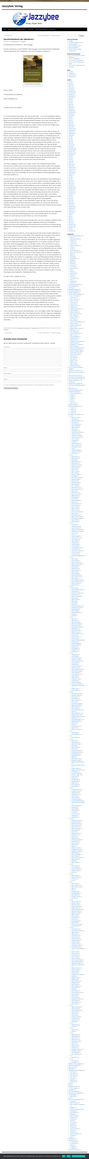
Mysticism (72, 1125)
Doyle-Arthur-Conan (76, 576)
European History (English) (75, 383)
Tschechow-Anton (75, 1016)
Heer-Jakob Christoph (76, 703)
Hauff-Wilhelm (74, 698)
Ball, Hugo (73, 459)
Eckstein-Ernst (74, 591)
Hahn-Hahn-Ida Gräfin (76, 693)
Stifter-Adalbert (74, 994)
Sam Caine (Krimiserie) (74, 1091)
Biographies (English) (73, 289)
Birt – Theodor (74, 485)
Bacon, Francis (74, 456)
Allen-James (74, 429)
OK (64, 1156)
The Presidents (73, 278)
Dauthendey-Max (75, 565)
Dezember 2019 (72, 167)
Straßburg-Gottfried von (76, 999)
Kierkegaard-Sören (75, 753)
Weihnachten (71, 1138)
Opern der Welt (72, 1067)
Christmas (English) (73, 292)
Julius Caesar (73, 403)
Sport (70, 1098)
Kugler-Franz (74, 783)
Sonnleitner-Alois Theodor (77, 974)
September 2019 (72, 172)
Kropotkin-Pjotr (74, 781)
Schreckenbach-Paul (75, 947)
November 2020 (72, 149)
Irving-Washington (75, 734)
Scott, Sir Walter (73, 346)
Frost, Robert (73, 318)
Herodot (73, 711)
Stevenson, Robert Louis (75, 349)
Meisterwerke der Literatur (23, 328)
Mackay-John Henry (75, 825)
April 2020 (71, 161)
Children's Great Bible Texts (76, 1109)
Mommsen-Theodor (75, 848)
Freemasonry (73, 1117)
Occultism (72, 1127)
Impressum (31, 29)
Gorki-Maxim (74, 680)
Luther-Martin (74, 817)
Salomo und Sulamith (73, 47)
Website (6, 379)
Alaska (71, 237)
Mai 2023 (71, 102)
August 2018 (71, 193)
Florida (71, 247)
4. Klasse (72, 412)
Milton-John (74, 844)
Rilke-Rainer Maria (75, 911)
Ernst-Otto (73, 601)
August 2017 (71, 213)
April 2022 (71, 122)
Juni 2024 (71, 81)
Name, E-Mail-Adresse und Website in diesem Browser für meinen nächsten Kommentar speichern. (30, 385)
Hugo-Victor (74, 727)
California (72, 240)
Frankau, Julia (74, 641)
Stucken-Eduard (74, 1000)
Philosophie (71, 1068)
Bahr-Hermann (74, 458)
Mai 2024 (71, 83)
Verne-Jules (74, 1029)
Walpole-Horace (75, 1039)
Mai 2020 (71, 159)
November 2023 (72, 93)
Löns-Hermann (74, 810)
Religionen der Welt (73, 1086)
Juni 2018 (71, 196)
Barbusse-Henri (74, 463)
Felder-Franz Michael (76, 623)
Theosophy (72, 1135)
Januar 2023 (71, 109)
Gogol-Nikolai (74, 675)
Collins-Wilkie (74, 541)
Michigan (72, 260)
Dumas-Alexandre (75, 583)
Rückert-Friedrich (75, 925)
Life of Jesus (73, 1122)
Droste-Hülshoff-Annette (76, 580)
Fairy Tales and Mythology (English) (77, 385)
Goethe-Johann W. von (76, 674)
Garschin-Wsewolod (75, 659)
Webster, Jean (73, 360)
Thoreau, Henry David (75, 354)
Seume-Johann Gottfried (76, 961)
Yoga (71, 1137)
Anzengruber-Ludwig (76, 435)
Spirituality (72, 1132)
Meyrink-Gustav (75, 843)
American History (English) (75, 235)
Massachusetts (73, 258)
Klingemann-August (75, 760)
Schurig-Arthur (74, 953)
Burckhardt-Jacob (75, 515)
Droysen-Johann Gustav (76, 581)
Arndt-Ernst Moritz (75, 443)
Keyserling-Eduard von (76, 752)
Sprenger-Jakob (74, 982)
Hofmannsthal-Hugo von (76, 719)
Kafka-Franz (74, 740)
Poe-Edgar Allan (75, 891)
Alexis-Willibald (75, 425)
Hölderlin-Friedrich (75, 721)
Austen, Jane (73, 297)
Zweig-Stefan (74, 1062)
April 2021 (71, 141)
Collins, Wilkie (73, 310)
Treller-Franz (74, 1015)
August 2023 (71, 97)
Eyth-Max (73, 615)
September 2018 (72, 192)
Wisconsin (72, 283)
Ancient (71, 1078)
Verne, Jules (72, 359)
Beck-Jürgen (74, 476)
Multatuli (73, 861)
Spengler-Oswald (75, 977)
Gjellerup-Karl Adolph (76, 671)
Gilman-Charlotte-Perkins (77, 669)
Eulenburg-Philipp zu (76, 612)
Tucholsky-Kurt (74, 1018)
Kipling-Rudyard (75, 755)
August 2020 (71, 154)
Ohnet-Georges (74, 875)
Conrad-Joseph (74, 546)
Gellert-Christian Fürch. (76, 661)
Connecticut (72, 244)
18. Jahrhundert (73, 1141)
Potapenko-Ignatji (75, 893)
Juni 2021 (71, 138)
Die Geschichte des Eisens (74, 375)
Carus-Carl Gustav (75, 526)
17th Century (73, 1072)
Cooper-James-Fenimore (76, 550)
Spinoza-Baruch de (75, 981)
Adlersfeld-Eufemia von (76, 421)
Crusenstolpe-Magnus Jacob (77, 555)
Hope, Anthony (73, 331)
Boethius (72, 396)
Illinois (71, 253)
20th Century (73, 1076)
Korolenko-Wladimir (76, 773)
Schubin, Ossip (74, 951)
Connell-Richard (75, 544)
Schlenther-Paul (74, 942)
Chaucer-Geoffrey (75, 528)
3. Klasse (72, 411)
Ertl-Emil (73, 604)
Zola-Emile (73, 1060)
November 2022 (72, 112)
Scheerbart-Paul (74, 935)
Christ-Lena (74, 533)
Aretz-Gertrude (74, 438)
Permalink (6, 329)
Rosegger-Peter (35, 328)
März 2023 (71, 106)
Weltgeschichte (72, 1140)
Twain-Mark (74, 1021)
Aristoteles (73, 442)
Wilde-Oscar (74, 1047)
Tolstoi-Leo (74, 1013)
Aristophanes (74, 440)
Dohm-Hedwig (74, 573)
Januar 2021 (71, 146)
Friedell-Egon (74, 651)
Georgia (71, 248)
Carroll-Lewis (74, 524)
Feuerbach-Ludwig (75, 625)
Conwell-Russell (75, 549)
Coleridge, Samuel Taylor (75, 308)
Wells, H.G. (72, 362)
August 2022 (71, 115)
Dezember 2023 (72, 91)
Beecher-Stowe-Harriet (76, 477)
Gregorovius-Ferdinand (76, 684)
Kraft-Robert (74, 776)
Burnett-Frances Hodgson (77, 518)
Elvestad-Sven (74, 594)
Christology (72, 1111)
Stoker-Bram (74, 995)
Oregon (71, 271)
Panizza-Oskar (74, 883)
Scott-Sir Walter (74, 956)
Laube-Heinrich (74, 797)
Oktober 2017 (72, 209)
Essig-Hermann (74, 609)
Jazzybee (23, 41)
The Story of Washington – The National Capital (49, 35)
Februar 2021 (71, 144)
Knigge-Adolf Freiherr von (77, 770)
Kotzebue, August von (76, 774)
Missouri (72, 263)
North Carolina (73, 268)
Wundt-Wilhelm (75, 1052)
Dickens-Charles (75, 570)
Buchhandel (11, 29)
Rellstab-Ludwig (75, 903)
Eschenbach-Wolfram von (77, 606)
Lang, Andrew (73, 339)
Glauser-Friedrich (75, 672)
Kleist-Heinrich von (75, 758)
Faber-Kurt (73, 619)
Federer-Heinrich (75, 622)
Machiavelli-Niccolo (75, 823)
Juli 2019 (71, 175)
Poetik (70, 1083)
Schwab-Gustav (74, 955)
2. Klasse (72, 409)
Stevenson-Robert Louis (76, 992)
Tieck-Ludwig (74, 1012)
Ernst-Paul (73, 602)
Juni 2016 (71, 229)
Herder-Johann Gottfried (76, 710)
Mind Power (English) (73, 1065)
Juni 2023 (71, 101)
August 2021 (71, 135)
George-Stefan (74, 662)
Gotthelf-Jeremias (75, 682)
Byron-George (74, 521)
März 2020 (71, 162)
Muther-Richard (74, 862)
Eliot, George (73, 315)
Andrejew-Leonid (75, 434)
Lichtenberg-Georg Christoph (77, 802)
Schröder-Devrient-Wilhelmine (78, 948)
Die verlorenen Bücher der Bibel (76, 378)
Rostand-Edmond (75, 921)
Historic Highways (74, 250)
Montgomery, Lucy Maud (75, 344)
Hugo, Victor (73, 334)
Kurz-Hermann (74, 784)
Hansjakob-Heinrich (75, 695)
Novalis (73, 872)
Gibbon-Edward (74, 667)
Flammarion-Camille (76, 630)
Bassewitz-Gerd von (75, 464)
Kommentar (7, 347)
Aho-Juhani (74, 422)
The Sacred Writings (74, 1133)
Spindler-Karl (74, 979)
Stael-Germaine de (75, 986)
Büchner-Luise (74, 510)
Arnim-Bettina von (75, 446)
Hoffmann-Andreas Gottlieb (77, 716)
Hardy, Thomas (73, 323)
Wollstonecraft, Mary (74, 365)
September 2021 (72, 133)
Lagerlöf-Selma (74, 792)
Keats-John (73, 745)
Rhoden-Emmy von (75, 908)
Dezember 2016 (72, 224)
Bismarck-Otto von (75, 487)
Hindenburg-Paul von (76, 714)
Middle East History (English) (75, 1063)
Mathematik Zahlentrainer (74, 406)
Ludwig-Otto (74, 815)
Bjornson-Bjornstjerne (76, 489)
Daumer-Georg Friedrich (76, 563)
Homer (72, 724)
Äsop (72, 448)
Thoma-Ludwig (74, 1008)
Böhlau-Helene (74, 495)
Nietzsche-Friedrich (75, 869)
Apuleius (72, 395)
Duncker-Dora (74, 584)
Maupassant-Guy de (75, 833)
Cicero (71, 401)
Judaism (72, 1120)
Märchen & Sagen (73, 404)
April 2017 (71, 219)
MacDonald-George (75, 822)
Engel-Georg (74, 597)
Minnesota (72, 261)
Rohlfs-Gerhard (74, 914)
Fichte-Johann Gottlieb (76, 627)
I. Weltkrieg (72, 1146)
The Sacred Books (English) (75, 1099)
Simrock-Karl (74, 973)
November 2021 (72, 130)
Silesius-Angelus (75, 969)
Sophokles (73, 976)
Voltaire (73, 1031)
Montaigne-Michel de (76, 849)
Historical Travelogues (75, 252)
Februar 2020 (71, 164)
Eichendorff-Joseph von (76, 593)
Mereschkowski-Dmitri (76, 839)
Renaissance (72, 1081)
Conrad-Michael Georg (76, 547)
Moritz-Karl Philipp (75, 854)
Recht (70, 1085)
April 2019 (71, 180)
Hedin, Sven (72, 326)
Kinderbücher (72, 388)
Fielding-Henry (74, 628)
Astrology (72, 1101)
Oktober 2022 (72, 114)
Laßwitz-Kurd (74, 796)
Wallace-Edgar (74, 1036)
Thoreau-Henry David (76, 1010)
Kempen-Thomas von (76, 750)
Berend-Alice (74, 481)
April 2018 (71, 200)
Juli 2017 (71, 214)
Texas (71, 276)
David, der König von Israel (75, 45)
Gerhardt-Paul (74, 664)
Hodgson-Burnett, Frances (76, 328)
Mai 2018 (71, 198)
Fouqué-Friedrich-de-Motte (77, 640)
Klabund (73, 757)
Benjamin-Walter (75, 479)
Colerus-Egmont (75, 539)
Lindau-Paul (74, 807)
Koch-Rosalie (74, 771)
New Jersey (72, 265)
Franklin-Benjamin (75, 643)
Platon (72, 890)
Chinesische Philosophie (74, 291)
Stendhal (73, 989)
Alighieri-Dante (74, 427)
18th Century (73, 1073)
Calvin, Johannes (73, 1088)
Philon (72, 888)
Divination (72, 1114)
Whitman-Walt (74, 1046)
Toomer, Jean (73, 356)
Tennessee (72, 274)
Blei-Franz (73, 490)
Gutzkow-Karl (74, 690)
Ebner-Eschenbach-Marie (77, 589)
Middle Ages (73, 1080)
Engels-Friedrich (75, 599)
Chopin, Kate (73, 307)
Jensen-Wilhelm (75, 737)
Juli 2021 (71, 136)
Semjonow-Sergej (75, 958)
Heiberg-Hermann (75, 706)
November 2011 (72, 231)
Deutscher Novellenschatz (74, 370)
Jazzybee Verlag (12, 6)
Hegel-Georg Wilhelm (76, 705)
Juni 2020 (71, 157)
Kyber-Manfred (74, 786)
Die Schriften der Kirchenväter (75, 377)
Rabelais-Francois (75, 901)
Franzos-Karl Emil (75, 645)
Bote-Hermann (74, 497)
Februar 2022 (71, 125)
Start (5, 29)
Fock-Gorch (74, 635)
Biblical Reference (74, 1102)
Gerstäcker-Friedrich (76, 666)
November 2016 (72, 226)
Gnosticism (72, 1119)
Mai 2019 (71, 179)
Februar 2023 (71, 107)
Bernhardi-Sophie (75, 482)
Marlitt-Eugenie (74, 830)
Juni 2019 (71, 177)
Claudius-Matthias (75, 536)
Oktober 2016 (72, 227)
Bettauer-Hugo (74, 484)
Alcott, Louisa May (74, 295)
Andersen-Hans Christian (77, 432)
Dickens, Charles (73, 312)
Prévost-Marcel (74, 895)
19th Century (73, 1075)
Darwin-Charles (74, 560)
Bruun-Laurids (74, 507)
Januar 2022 (71, 127)
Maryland (72, 257)
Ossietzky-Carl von (75, 877)
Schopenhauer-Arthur (76, 945)
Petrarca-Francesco (75, 885)
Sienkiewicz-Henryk (75, 968)
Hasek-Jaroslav (74, 697)
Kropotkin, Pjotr (75, 779)
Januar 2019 (71, 185)
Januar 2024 (71, 89)
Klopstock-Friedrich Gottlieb (77, 765)
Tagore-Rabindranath (76, 1007)
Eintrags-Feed (72, 73)
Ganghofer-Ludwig (75, 658)
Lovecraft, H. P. (74, 813)
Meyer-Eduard (74, 841)
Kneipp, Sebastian (74, 338)
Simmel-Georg (74, 971)
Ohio (71, 270)
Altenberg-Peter (74, 430)
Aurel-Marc (74, 453)
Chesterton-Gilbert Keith (76, 529)
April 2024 (71, 84)
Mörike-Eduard (74, 852)
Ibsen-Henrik (74, 732)
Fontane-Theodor (75, 636)
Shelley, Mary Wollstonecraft (76, 347)
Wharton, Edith (73, 364)
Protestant (72, 1130)
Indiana (71, 255)
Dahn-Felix (73, 559)
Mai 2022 (71, 120)
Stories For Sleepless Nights (76, 351)
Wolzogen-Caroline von (76, 1049)
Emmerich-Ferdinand (76, 596)
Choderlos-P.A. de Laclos (77, 531)
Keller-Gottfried (75, 747)
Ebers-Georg (74, 588)
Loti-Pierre (73, 812)
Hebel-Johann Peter (75, 700)
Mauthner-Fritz (74, 835)
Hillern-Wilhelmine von (76, 713)
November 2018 (72, 188)
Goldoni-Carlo (74, 677)
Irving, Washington (74, 336)
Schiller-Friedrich (75, 938)
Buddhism (72, 1107)
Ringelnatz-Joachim (75, 912)
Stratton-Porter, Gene (74, 352)
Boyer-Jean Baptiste (75, 500)
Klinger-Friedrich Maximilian (77, 761)
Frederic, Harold (73, 317)
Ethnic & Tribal (73, 1115)
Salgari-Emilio (74, 932)
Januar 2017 (71, 222)
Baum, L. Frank (73, 300)
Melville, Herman (74, 343)
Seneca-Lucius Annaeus (76, 960)
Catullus (72, 398)
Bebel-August (74, 472)
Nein (68, 1156)
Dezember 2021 (72, 128)
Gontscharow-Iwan (75, 679)
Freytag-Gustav (74, 649)
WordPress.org (72, 76)
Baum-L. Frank (74, 471)
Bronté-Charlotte (75, 505)
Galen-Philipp (74, 656)
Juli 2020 (71, 156)
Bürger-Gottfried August (76, 516)
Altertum (72, 1145)
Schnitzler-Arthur (75, 943)
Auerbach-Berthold (75, 450)
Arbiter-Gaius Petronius (76, 437)
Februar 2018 (71, 203)
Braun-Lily (73, 502)
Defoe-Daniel (74, 567)
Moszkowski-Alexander (76, 857)
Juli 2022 (71, 117)
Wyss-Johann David (75, 1054)
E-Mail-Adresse (8, 373)
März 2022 (71, 123)
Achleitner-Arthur (75, 417)
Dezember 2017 (72, 206)
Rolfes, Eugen (74, 916)
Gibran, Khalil (73, 320)
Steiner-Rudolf (74, 987)
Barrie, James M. (73, 299)
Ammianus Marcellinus (75, 393)
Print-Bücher (52, 29)
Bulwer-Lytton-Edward (76, 511)
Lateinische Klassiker (73, 391)
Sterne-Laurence (75, 990)
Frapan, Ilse (74, 646)
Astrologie (71, 287)
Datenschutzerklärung (41, 29)
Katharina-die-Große (76, 744)
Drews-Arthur (74, 578)
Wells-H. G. (74, 1044)
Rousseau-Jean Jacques (76, 924)
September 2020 (72, 153)
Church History (73, 1112)
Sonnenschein (8, 35)
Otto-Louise (74, 878)
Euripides (73, 614)
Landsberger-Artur (75, 794)
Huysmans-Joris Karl (76, 729)
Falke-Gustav (74, 620)
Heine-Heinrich (74, 708)
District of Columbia (74, 245)
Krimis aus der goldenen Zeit (75, 390)
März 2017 (71, 221)
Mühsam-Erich (74, 859)
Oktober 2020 (72, 151)
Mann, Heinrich (74, 826)
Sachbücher (71, 1089)
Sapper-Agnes (74, 934)
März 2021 (71, 143)
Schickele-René (74, 937)
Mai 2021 (71, 140)
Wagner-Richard (75, 1034)
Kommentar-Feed (72, 75)
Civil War (72, 242)
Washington (72, 281)
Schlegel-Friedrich (75, 940)
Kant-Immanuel (74, 742)
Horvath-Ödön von (75, 726)
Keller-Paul (73, 748)
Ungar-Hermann (75, 1025)
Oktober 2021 (72, 132)
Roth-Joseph (74, 922)
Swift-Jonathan (74, 1003)
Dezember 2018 (72, 187)
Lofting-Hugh (74, 809)
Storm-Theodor (74, 997)
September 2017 (72, 211)
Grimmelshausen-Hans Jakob (77, 685)
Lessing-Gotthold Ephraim (77, 800)
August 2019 (71, 174)
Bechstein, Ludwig (75, 474)
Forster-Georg (74, 638)
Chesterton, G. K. (74, 305)
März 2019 (71, 182)
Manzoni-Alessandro (76, 828)
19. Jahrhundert (73, 1143)
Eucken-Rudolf (74, 610)
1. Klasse (72, 408)
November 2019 (72, 169)
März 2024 (71, 86)
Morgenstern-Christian (76, 851)
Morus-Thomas (74, 856)
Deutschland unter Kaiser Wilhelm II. (77, 372)
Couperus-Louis (74, 554)
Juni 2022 (71, 119)
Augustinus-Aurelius (76, 451)
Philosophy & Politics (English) (76, 1070)
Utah (71, 279)
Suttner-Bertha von (75, 1002)
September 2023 (72, 96)
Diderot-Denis (74, 572)
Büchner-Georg (74, 508)
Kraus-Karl (73, 778)
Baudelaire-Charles (75, 466)
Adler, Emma (74, 419)
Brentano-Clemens (75, 503)
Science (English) (72, 1094)
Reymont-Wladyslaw (76, 906)
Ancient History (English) (74, 284)
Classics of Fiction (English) (75, 294)
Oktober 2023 (72, 94)
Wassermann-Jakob (75, 1041)
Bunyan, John (74, 513)
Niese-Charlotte (74, 867)
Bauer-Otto (73, 469)
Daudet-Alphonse (75, 562)
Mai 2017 (71, 218)
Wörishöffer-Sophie (75, 1050)
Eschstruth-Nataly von (76, 607)
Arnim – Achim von (75, 445)
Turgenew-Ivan (74, 1020)
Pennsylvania (73, 273)
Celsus (71, 399)
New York (72, 266)
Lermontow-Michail (75, 799)
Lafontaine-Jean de (75, 791)
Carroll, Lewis (73, 302)
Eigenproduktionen (21, 29)
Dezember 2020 (72, 148)
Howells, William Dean (75, 333)
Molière (73, 846)
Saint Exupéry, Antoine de (77, 930)
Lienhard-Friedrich (75, 805)
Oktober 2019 (72, 170)
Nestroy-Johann (74, 865)
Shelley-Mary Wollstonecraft (77, 964)
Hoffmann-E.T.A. (75, 718)
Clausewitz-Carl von (75, 537)
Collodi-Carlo (74, 542)
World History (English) (74, 1150)
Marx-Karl (73, 831)
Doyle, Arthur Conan (74, 313)
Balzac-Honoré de (75, 461)
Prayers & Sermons (74, 1128)
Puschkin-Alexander (75, 896)
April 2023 (71, 104)
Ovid (72, 880)
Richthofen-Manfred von (76, 909)
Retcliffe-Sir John (75, 904)
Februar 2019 (71, 183)
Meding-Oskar (74, 838)
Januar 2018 (71, 205)
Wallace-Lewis (74, 1037)
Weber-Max (74, 1042)
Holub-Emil (74, 723)
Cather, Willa (73, 304)
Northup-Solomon (75, 870)
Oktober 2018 (72, 190)
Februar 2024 (71, 88)
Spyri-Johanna (74, 984)
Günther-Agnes (74, 688)
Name (5, 367)
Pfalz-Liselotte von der (76, 886)
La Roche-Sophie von (76, 789)
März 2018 (71, 201)
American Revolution (74, 239)
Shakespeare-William (76, 963)
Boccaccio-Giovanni (75, 494)
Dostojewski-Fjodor (75, 575)
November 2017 (72, 208)
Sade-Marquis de (75, 929)
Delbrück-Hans (74, 568)
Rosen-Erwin (74, 919)
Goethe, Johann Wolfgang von (76, 321)
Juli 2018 (71, 195)
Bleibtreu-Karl (74, 492)
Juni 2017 (71, 216)
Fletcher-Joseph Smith (76, 633)
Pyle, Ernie (73, 898)
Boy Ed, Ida (74, 498)
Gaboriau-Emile (74, 654)
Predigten (71, 41)
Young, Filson (74, 1057)
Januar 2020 (71, 166)
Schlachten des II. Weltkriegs (75, 1093)
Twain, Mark (73, 357)
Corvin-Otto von (75, 552)
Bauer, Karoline (74, 468)
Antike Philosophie (73, 286)
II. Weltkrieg (73, 1148)
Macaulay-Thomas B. (76, 820)
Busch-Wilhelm (74, 520)
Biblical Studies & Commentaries (77, 1104)
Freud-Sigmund (74, 648)
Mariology (72, 1124)
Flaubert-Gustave (75, 632)
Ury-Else (73, 1026)
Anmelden (71, 71)
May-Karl (73, 836)
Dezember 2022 (72, 110)
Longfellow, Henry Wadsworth (76, 341)
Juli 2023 (71, 99)
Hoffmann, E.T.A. (74, 330)
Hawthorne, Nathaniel (75, 325)
